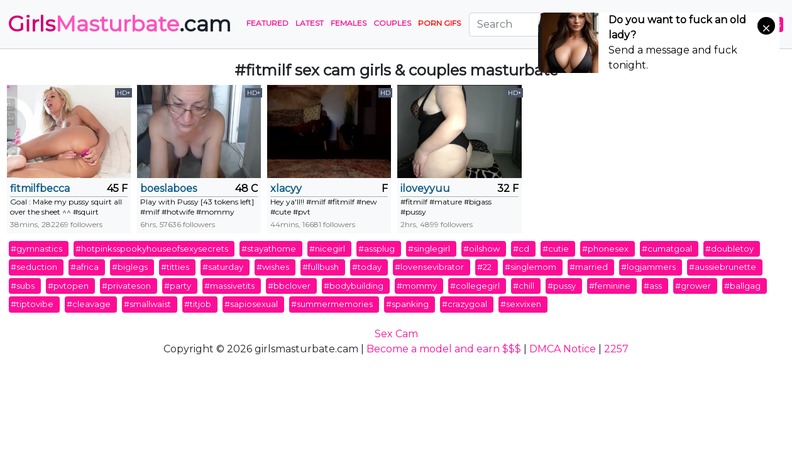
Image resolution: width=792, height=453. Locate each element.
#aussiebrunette (722, 267)
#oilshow (481, 248)
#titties (175, 267)
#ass (653, 286)
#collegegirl (475, 286)
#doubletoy (729, 248)
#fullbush (320, 267)
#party (177, 286)
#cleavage (89, 304)
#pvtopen (68, 286)
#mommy (417, 286)
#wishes (272, 267)
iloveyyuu (425, 188)
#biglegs (130, 267)
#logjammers (648, 267)
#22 (484, 267)
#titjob (197, 304)
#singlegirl (429, 248)
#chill (523, 286)
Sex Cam (396, 334)
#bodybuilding (353, 286)
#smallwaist (147, 304)
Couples (392, 23)
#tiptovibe (32, 304)
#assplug (376, 248)
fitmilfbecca (40, 188)
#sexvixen (520, 304)
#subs (23, 286)
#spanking (407, 304)
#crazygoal (464, 304)
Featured (267, 23)
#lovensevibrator (429, 267)
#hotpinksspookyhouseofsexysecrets (151, 248)
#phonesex (605, 248)
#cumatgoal (667, 248)
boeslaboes (168, 188)
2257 (616, 349)
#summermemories (332, 304)
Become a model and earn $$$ (443, 349)
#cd (521, 248)
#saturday (222, 267)
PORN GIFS (439, 23)
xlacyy (286, 188)
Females (348, 23)
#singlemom (530, 267)
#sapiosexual (251, 304)
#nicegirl (327, 248)
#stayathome (268, 248)
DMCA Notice (562, 349)
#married (588, 267)
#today (367, 267)
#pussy (561, 286)
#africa (84, 267)
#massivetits (229, 286)
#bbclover (289, 286)
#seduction (34, 267)
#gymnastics (36, 248)
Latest (309, 23)
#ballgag (742, 286)
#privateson (126, 286)
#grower (693, 286)
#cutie (555, 248)
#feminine (609, 286)
